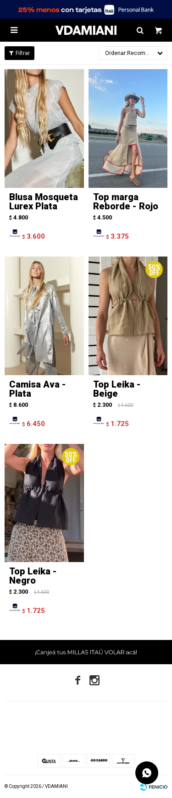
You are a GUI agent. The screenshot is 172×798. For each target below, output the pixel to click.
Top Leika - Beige (117, 389)
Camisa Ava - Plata (37, 389)
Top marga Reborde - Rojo (125, 201)
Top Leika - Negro (33, 576)
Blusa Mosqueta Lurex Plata (43, 201)
